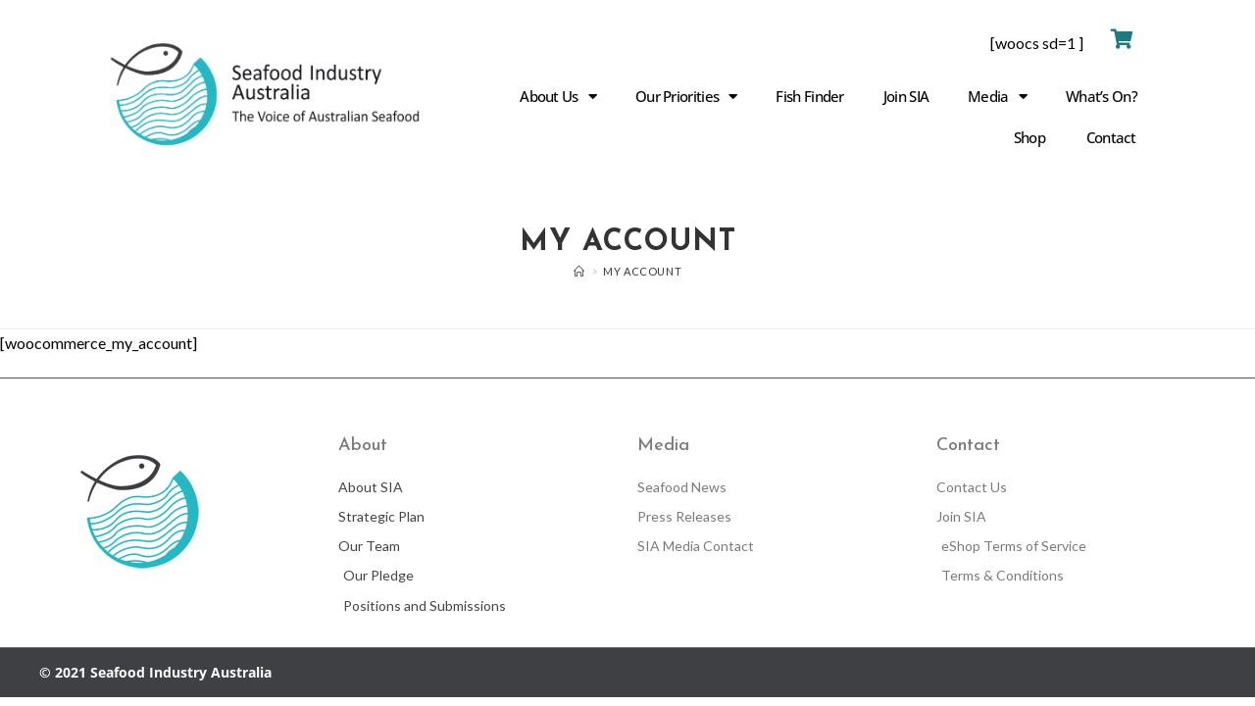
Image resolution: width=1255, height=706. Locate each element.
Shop (1029, 137)
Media (997, 96)
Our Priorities (686, 96)
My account (642, 271)
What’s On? (1101, 96)
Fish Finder (809, 96)
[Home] (579, 271)
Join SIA (906, 96)
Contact (1110, 137)
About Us (558, 96)
